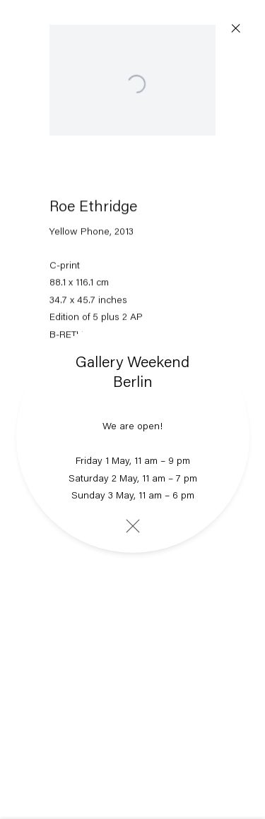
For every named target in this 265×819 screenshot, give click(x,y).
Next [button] (237, 424)
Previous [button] (28, 424)
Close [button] (236, 29)
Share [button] (81, 403)
